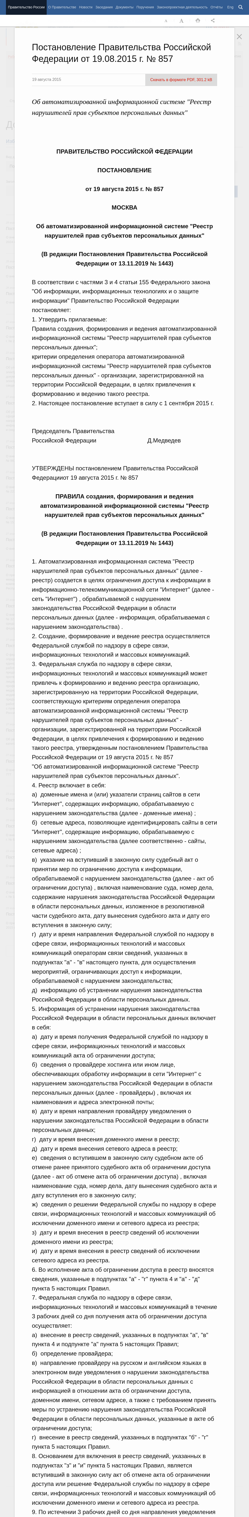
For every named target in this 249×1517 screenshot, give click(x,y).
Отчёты (216, 7)
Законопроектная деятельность (182, 7)
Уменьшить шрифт (166, 21)
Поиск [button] (241, 7)
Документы (124, 7)
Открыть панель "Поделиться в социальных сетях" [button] (214, 21)
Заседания (104, 7)
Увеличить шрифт (182, 21)
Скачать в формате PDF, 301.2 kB (181, 80)
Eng (230, 7)
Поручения (145, 7)
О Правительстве (62, 7)
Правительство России (26, 7)
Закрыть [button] (243, 40)
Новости (85, 7)
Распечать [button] (198, 21)
